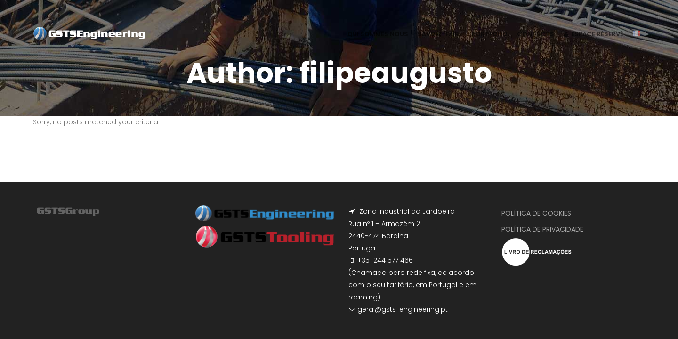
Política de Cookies (536, 213)
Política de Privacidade (542, 229)
